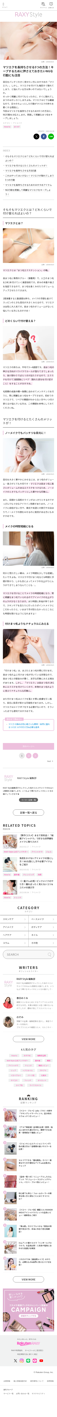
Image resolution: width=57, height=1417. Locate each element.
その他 (34, 942)
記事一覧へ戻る (28, 812)
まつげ (16, 126)
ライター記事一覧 (28, 800)
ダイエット (42, 1080)
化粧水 (43, 1075)
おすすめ (27, 1055)
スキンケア (8, 919)
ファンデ (27, 1080)
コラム (6, 942)
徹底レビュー (44, 1065)
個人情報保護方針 (20, 1381)
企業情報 (6, 1381)
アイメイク (17, 123)
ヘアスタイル (28, 1070)
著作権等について (37, 1381)
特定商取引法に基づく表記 (27, 1354)
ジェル (49, 851)
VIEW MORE (28, 1039)
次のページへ (29, 746)
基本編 (16, 874)
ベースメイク (37, 919)
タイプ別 (19, 1085)
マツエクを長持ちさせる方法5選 (20, 170)
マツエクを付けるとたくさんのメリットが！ (26, 165)
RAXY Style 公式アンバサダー (16, 851)
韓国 (48, 1060)
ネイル (34, 934)
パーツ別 (31, 1075)
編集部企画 (41, 1055)
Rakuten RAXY (16, 5)
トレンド (17, 897)
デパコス (14, 1080)
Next (50, 761)
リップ (13, 1070)
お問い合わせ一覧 (22, 1393)
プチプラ (43, 1070)
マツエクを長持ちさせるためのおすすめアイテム (28, 184)
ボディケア (36, 927)
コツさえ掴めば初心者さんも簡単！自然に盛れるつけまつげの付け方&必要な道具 (29, 726)
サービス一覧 (8, 1393)
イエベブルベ (16, 1075)
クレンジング (28, 874)
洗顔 (39, 874)
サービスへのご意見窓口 (34, 1350)
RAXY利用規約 (16, 1350)
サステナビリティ (38, 1393)
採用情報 (50, 1381)
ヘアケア (7, 934)
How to (7, 126)
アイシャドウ (37, 851)
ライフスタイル (35, 1085)
